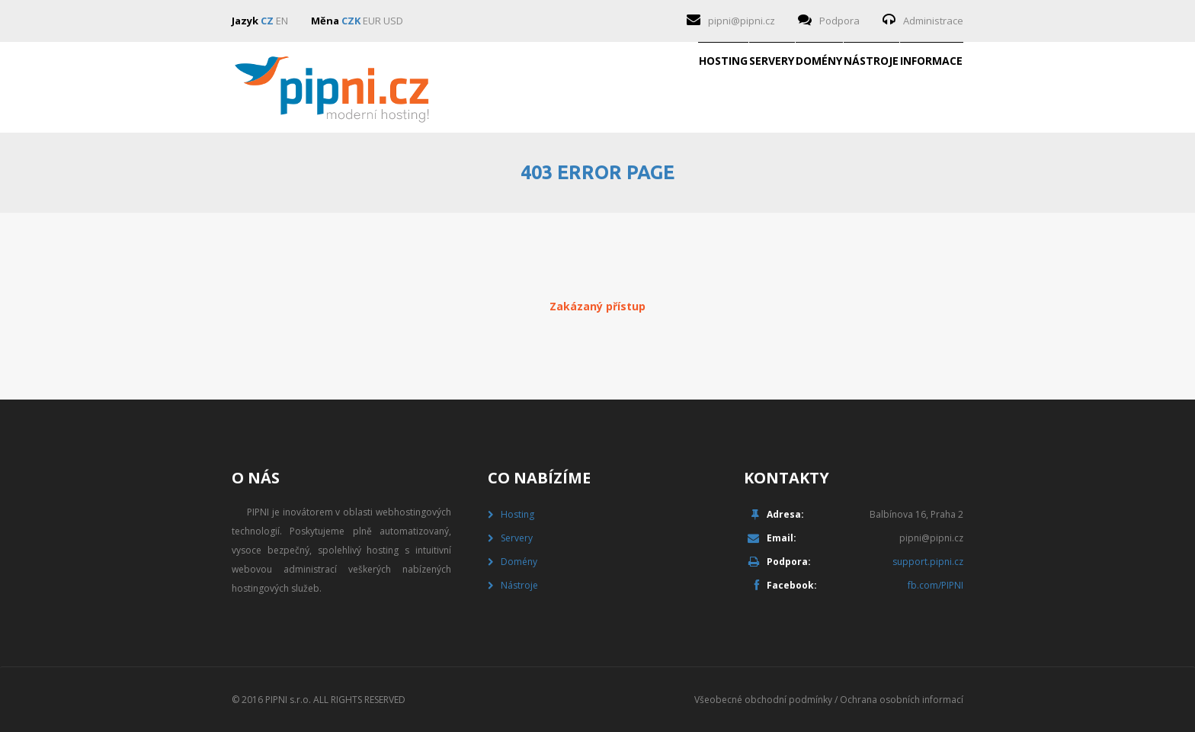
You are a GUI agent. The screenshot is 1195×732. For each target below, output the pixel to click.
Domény (696, 87)
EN (282, 20)
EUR (372, 20)
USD (393, 20)
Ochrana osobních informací (901, 699)
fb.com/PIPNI (935, 585)
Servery (601, 87)
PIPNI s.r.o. (288, 699)
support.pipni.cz (927, 561)
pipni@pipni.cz (741, 20)
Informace (906, 87)
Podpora (839, 20)
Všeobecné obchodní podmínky (763, 699)
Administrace (933, 20)
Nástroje (798, 87)
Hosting (503, 87)
